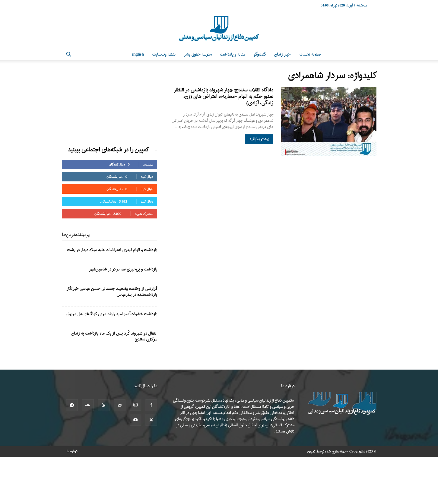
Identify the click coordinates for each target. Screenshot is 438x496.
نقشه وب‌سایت (164, 54)
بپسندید (148, 164)
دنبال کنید (147, 176)
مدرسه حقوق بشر (198, 54)
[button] (69, 55)
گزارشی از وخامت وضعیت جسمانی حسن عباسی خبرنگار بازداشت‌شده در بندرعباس (112, 291)
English (138, 54)
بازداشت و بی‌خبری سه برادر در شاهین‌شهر (123, 269)
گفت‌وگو (260, 54)
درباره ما (72, 451)
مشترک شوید (144, 213)
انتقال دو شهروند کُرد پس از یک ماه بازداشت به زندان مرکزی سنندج (114, 336)
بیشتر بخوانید (259, 139)
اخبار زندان (282, 54)
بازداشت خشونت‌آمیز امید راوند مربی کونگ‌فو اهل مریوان (111, 314)
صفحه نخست (310, 54)
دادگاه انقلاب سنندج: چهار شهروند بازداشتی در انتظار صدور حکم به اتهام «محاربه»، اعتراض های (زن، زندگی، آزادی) (223, 97)
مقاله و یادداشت (232, 54)
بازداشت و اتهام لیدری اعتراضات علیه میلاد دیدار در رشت (112, 250)
